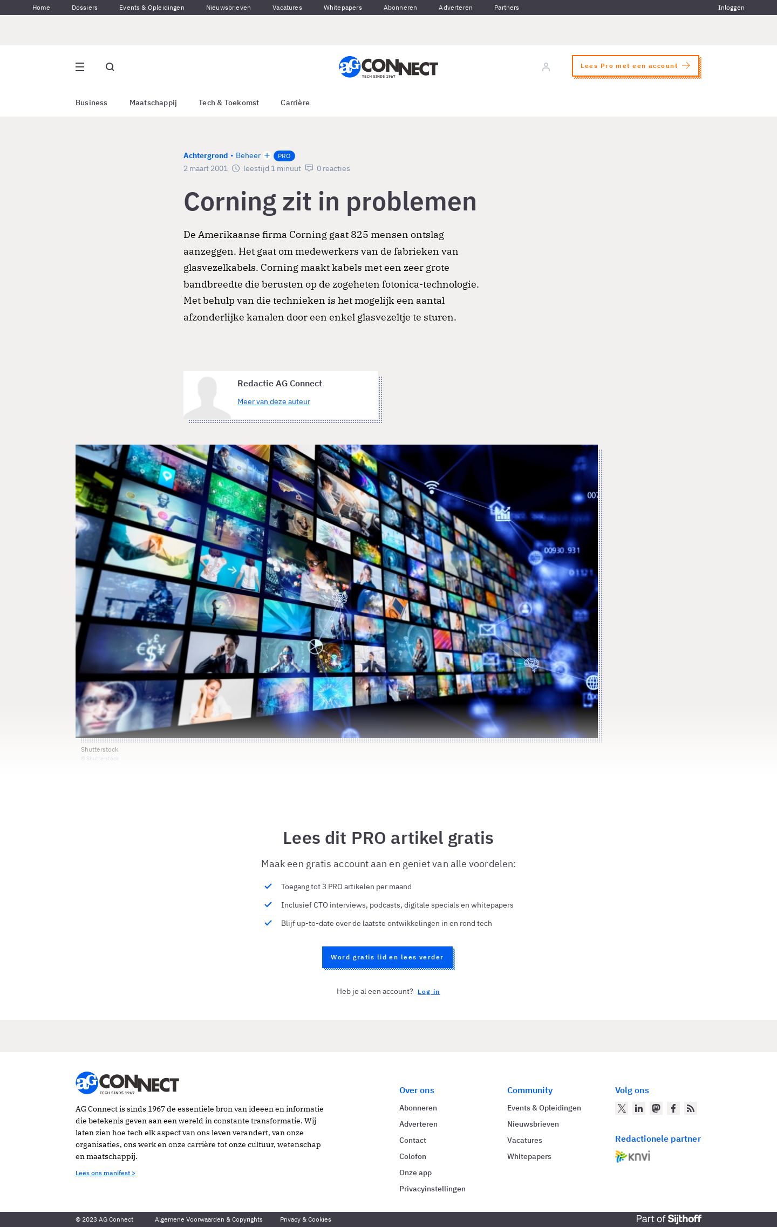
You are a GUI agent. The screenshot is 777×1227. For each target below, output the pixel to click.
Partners (506, 7)
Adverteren (456, 7)
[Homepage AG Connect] (388, 66)
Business (92, 102)
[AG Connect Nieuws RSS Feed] (690, 1108)
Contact (412, 1140)
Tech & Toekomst (229, 102)
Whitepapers (343, 7)
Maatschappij (154, 102)
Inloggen (731, 7)
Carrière (295, 102)
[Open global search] (110, 67)
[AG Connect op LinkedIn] (638, 1108)
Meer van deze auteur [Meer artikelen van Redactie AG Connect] (273, 401)
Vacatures (287, 7)
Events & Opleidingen (152, 7)
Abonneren (401, 7)
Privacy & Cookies (305, 1219)
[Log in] (546, 67)
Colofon (412, 1156)
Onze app (415, 1172)
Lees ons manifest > (105, 1173)
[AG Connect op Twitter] (621, 1108)
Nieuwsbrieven (228, 7)
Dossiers (85, 7)
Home (41, 7)
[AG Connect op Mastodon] (656, 1108)
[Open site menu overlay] (80, 67)
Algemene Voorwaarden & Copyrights (209, 1219)
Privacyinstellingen (432, 1189)
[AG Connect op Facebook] (673, 1108)
